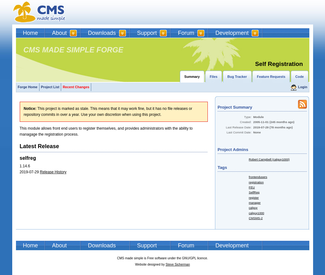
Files (214, 76)
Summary (192, 76)
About (59, 33)
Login (302, 87)
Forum (186, 33)
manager (255, 202)
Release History (53, 172)
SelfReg (254, 192)
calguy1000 (256, 213)
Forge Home (28, 87)
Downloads (102, 33)
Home (30, 33)
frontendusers (258, 177)
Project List (50, 87)
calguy (253, 207)
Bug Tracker (237, 76)
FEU (252, 187)
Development (232, 33)
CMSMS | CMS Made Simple (39, 12)
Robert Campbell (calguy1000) (269, 159)
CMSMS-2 (256, 218)
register (254, 197)
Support (147, 33)
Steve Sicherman (177, 264)
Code (299, 76)
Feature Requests (271, 76)
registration (256, 182)
